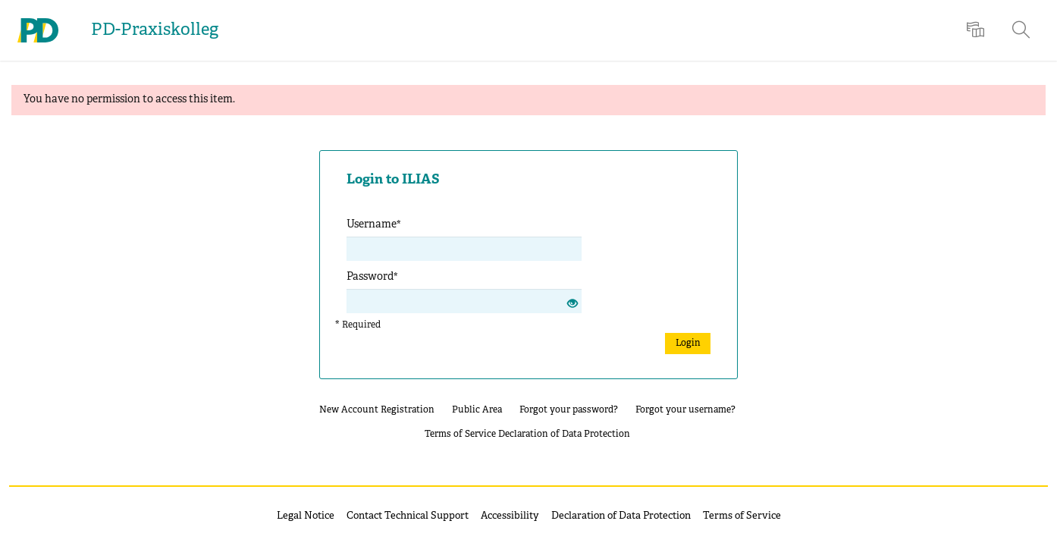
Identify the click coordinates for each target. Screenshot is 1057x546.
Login (688, 343)
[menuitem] (977, 30)
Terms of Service (460, 434)
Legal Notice (305, 516)
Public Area (477, 410)
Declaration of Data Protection (564, 434)
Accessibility (510, 516)
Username (374, 224)
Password (372, 277)
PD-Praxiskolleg (154, 30)
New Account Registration (376, 410)
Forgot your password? (568, 410)
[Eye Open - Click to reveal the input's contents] (572, 305)
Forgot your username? (685, 410)
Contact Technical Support (408, 516)
